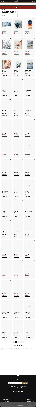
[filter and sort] (26, 15)
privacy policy (20, 387)
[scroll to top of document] (18, 376)
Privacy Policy (20, 404)
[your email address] (15, 383)
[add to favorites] (17, 11)
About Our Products (30, 400)
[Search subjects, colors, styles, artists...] (18, 4)
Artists (5, 9)
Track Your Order (6, 400)
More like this (4, 34)
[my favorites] (3, 1)
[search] (32, 1)
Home (2, 9)
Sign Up (25, 383)
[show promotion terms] (18, 7)
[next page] (22, 342)
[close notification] (34, 404)
